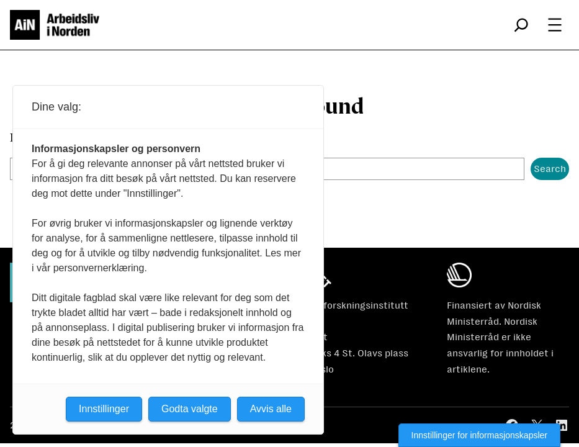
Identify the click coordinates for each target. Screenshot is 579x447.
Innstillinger (104, 409)
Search (550, 168)
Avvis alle (271, 409)
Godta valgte (189, 409)
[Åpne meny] (555, 25)
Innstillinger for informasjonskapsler (479, 435)
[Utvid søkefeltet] (521, 25)
